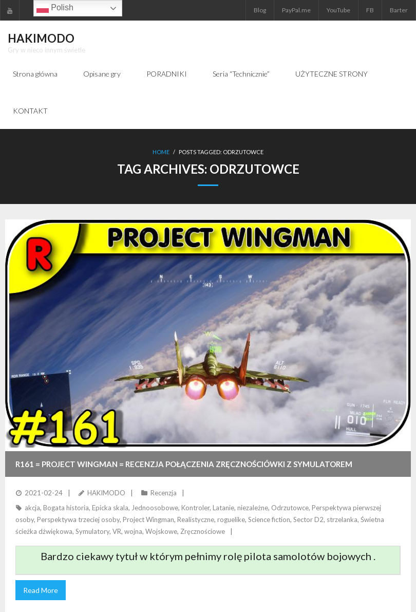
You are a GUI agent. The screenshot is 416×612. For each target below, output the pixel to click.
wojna (133, 531)
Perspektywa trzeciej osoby (78, 519)
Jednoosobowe (154, 508)
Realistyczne (195, 519)
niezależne (252, 508)
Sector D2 (308, 519)
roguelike (231, 519)
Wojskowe (161, 531)
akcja (32, 508)
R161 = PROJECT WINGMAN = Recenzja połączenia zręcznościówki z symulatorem (183, 464)
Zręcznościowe (202, 531)
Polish (54, 8)
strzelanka (342, 519)
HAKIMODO (106, 493)
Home (161, 152)
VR (116, 531)
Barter (399, 10)
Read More (40, 590)
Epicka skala (110, 508)
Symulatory (92, 531)
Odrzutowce (290, 508)
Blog (260, 10)
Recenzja (163, 493)
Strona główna (35, 73)
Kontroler (195, 508)
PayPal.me (296, 10)
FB (370, 10)
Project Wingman (148, 519)
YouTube (338, 10)
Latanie (223, 508)
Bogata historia (66, 508)
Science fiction (269, 519)
